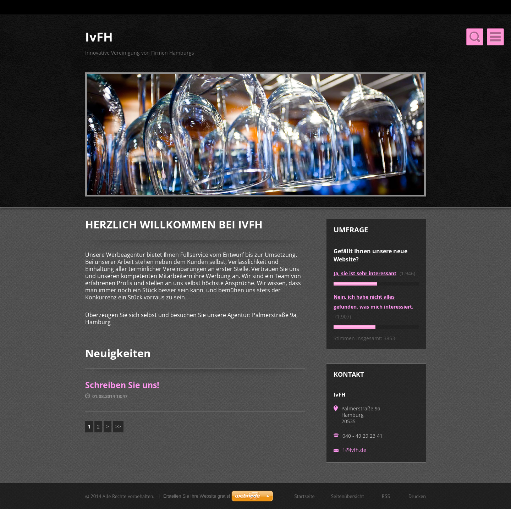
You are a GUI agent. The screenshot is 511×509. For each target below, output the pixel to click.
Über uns (276, 44)
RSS (386, 497)
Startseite (240, 44)
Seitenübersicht (347, 497)
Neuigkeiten (376, 44)
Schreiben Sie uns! (122, 393)
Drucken (417, 497)
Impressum (242, 59)
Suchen (420, 7)
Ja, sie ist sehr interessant (365, 281)
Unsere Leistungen (324, 44)
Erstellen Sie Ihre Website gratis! (196, 496)
